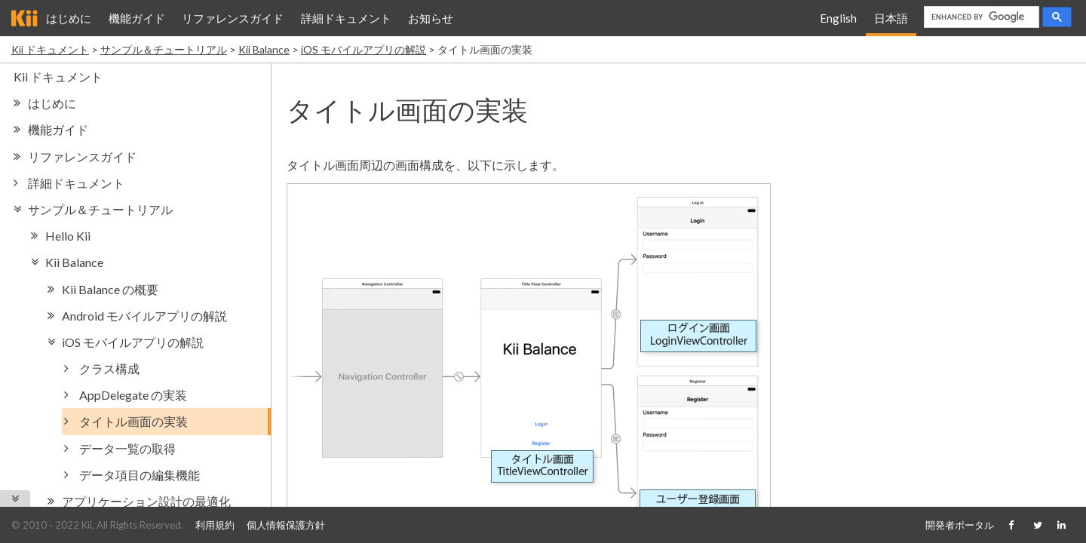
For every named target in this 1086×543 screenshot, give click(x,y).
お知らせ (430, 18)
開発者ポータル (959, 525)
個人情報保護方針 (286, 525)
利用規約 (215, 525)
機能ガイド (137, 18)
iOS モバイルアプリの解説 (363, 49)
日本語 (891, 18)
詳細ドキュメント (346, 18)
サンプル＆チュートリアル (163, 49)
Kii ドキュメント (50, 49)
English (838, 18)
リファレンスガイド (233, 18)
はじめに (68, 18)
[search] (981, 17)
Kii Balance (264, 49)
